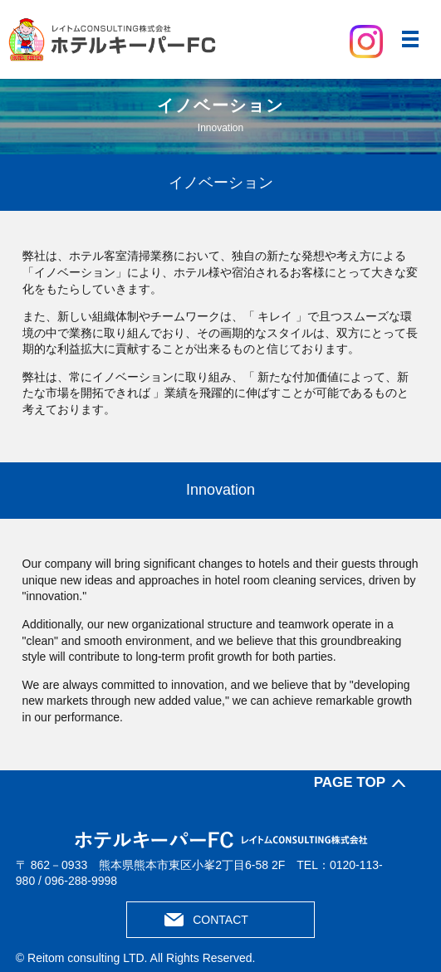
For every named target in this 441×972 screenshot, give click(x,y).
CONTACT (220, 919)
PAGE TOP (349, 782)
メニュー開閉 (410, 39)
